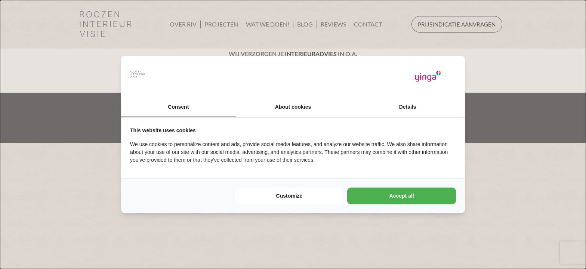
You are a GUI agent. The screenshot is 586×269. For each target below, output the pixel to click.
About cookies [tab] (293, 107)
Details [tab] (407, 107)
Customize (289, 196)
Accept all (401, 196)
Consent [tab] (178, 107)
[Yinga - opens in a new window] (428, 76)
